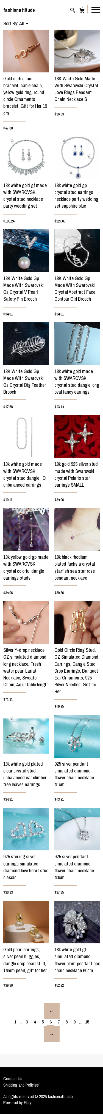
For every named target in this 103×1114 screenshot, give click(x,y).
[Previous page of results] (52, 1011)
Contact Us (12, 1079)
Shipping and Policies (21, 1085)
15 (87, 1022)
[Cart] (82, 11)
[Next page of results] (52, 1034)
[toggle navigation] (95, 9)
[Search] (73, 11)
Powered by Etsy (17, 1102)
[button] (23, 23)
